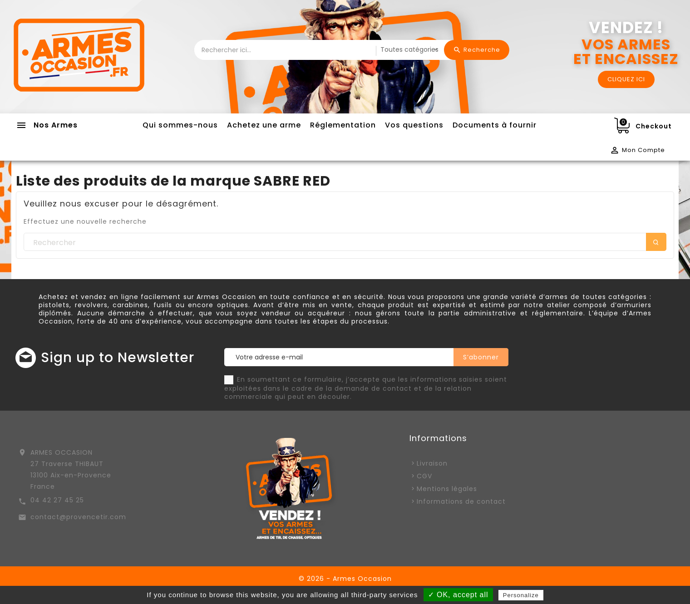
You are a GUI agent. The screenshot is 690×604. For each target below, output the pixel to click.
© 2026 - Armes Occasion (345, 578)
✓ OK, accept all (458, 595)
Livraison (432, 463)
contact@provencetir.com (78, 516)
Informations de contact (461, 501)
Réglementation (343, 125)
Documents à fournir (495, 125)
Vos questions (414, 125)
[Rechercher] (345, 242)
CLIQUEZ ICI (626, 79)
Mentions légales (447, 488)
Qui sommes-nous (180, 125)
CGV (424, 476)
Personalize (521, 595)
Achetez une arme (264, 125)
